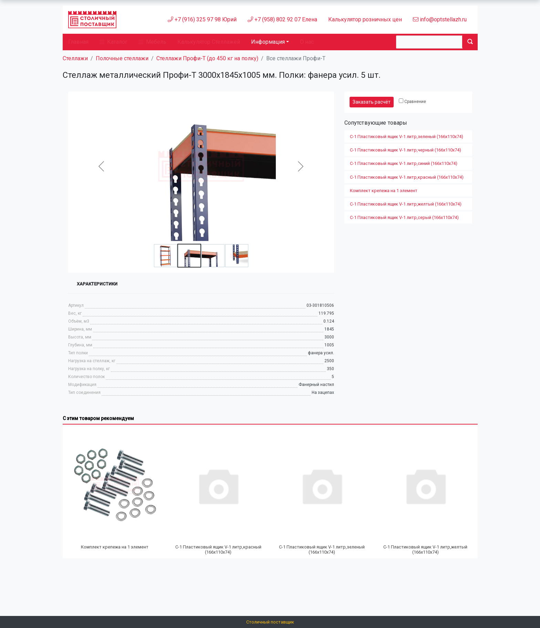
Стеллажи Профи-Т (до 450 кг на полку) (207, 58)
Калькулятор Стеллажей (208, 42)
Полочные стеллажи (122, 58)
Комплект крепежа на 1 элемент (383, 190)
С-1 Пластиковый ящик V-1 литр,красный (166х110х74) (407, 177)
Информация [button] (268, 42)
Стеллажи (75, 58)
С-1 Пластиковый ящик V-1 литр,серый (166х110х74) (404, 217)
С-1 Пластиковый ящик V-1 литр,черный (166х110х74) (405, 150)
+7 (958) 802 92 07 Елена (282, 19)
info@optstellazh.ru (440, 19)
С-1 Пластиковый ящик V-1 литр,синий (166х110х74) (403, 163)
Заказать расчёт (372, 102)
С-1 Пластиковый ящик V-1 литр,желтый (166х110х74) (405, 204)
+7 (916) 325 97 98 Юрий (202, 19)
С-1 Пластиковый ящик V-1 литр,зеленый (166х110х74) (406, 136)
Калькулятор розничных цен (365, 19)
